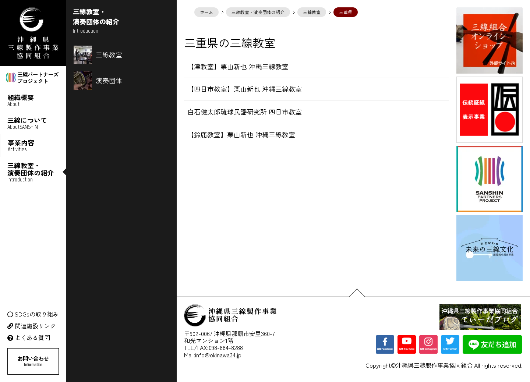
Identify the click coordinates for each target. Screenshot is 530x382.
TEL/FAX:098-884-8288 (213, 347)
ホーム (206, 12)
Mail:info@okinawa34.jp (212, 354)
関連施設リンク (35, 326)
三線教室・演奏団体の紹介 (258, 12)
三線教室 (312, 12)
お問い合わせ (33, 360)
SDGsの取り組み (37, 314)
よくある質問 (32, 338)
